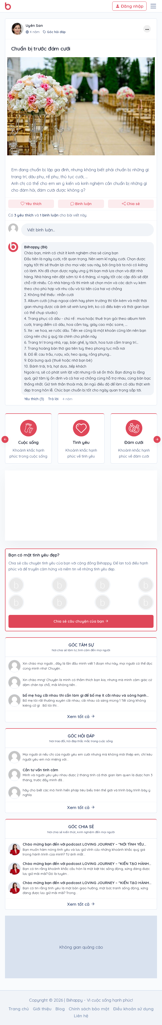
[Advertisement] (43, 505)
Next (157, 439)
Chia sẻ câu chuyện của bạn (81, 621)
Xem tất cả (81, 716)
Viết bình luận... (41, 229)
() (34, 399)
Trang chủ (18, 1008)
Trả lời (53, 399)
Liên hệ (81, 1015)
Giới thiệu (42, 1008)
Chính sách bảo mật (89, 1008)
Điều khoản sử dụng (133, 1008)
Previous (4, 439)
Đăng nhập (129, 6)
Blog (60, 1008)
